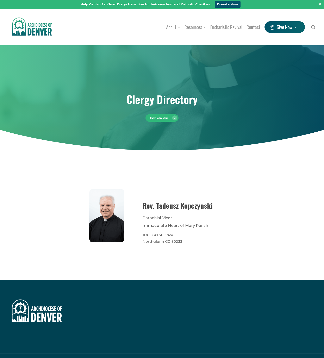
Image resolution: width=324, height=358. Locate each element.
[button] (162, 118)
